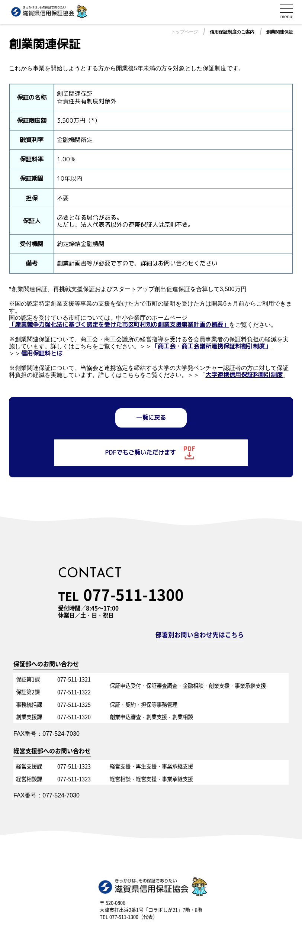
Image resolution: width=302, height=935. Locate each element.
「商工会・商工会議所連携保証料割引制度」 (211, 346)
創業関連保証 (279, 32)
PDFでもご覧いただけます (151, 452)
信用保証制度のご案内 (232, 32)
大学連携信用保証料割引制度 (244, 374)
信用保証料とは (41, 353)
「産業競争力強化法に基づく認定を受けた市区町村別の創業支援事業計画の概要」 (119, 324)
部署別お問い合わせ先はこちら (199, 635)
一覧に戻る (151, 417)
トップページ (184, 32)
